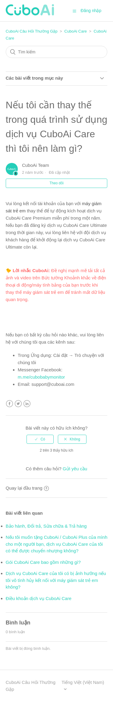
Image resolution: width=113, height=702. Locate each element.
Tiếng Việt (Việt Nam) (82, 682)
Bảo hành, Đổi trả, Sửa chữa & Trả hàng (46, 526)
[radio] (40, 439)
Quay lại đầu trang (27, 488)
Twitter (18, 404)
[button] (74, 11)
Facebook (9, 404)
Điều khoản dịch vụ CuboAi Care (38, 598)
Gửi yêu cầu (75, 468)
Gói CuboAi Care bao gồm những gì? (43, 562)
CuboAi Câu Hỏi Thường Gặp (32, 31)
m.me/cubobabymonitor (41, 377)
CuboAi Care (75, 31)
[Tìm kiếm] (57, 52)
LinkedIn (27, 404)
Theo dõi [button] (56, 183)
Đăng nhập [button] (91, 10)
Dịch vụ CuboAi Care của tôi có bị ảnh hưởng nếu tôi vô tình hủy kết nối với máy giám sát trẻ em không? (56, 580)
